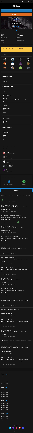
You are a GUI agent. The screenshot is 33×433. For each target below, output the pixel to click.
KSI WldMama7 (14, 206)
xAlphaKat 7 (8, 152)
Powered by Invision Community (16, 431)
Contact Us (16, 425)
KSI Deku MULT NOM (7, 278)
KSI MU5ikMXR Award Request (9, 236)
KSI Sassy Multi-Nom (6, 330)
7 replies (13, 253)
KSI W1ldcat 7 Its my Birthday (9, 205)
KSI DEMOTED (14, 300)
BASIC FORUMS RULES (16, 10)
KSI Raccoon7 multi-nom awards (10, 320)
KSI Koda (8, 169)
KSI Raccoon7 (6, 199)
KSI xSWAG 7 (14, 248)
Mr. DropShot (8, 161)
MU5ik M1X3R (14, 238)
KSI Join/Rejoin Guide (16, 14)
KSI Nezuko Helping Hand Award (10, 268)
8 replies (13, 263)
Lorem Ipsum (4, 376)
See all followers (27, 71)
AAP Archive (25, 206)
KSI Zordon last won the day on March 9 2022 (13, 48)
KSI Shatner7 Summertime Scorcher (11, 215)
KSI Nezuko (14, 269)
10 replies (13, 211)
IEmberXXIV (14, 331)
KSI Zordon (18, 195)
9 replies (13, 222)
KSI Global (16, 6)
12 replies (12, 326)
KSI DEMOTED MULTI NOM (8, 299)
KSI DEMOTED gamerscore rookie (10, 309)
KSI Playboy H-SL (5, 195)
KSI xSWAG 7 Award (6, 247)
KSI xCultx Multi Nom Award (8, 257)
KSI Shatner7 (8, 156)
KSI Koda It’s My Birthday (8, 226)
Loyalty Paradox (9, 165)
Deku (12, 279)
